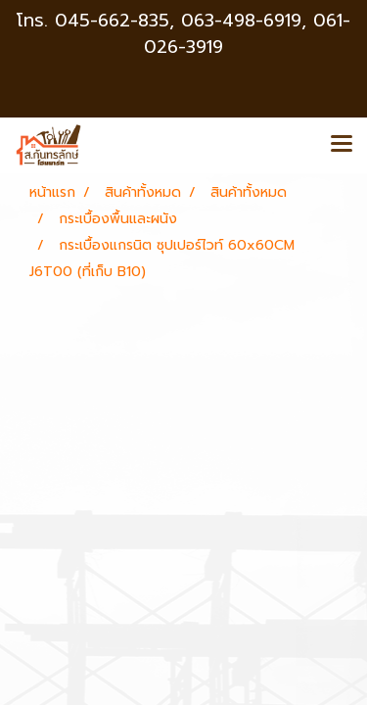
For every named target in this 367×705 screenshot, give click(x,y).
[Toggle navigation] (341, 144)
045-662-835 (112, 20)
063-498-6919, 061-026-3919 (247, 34)
